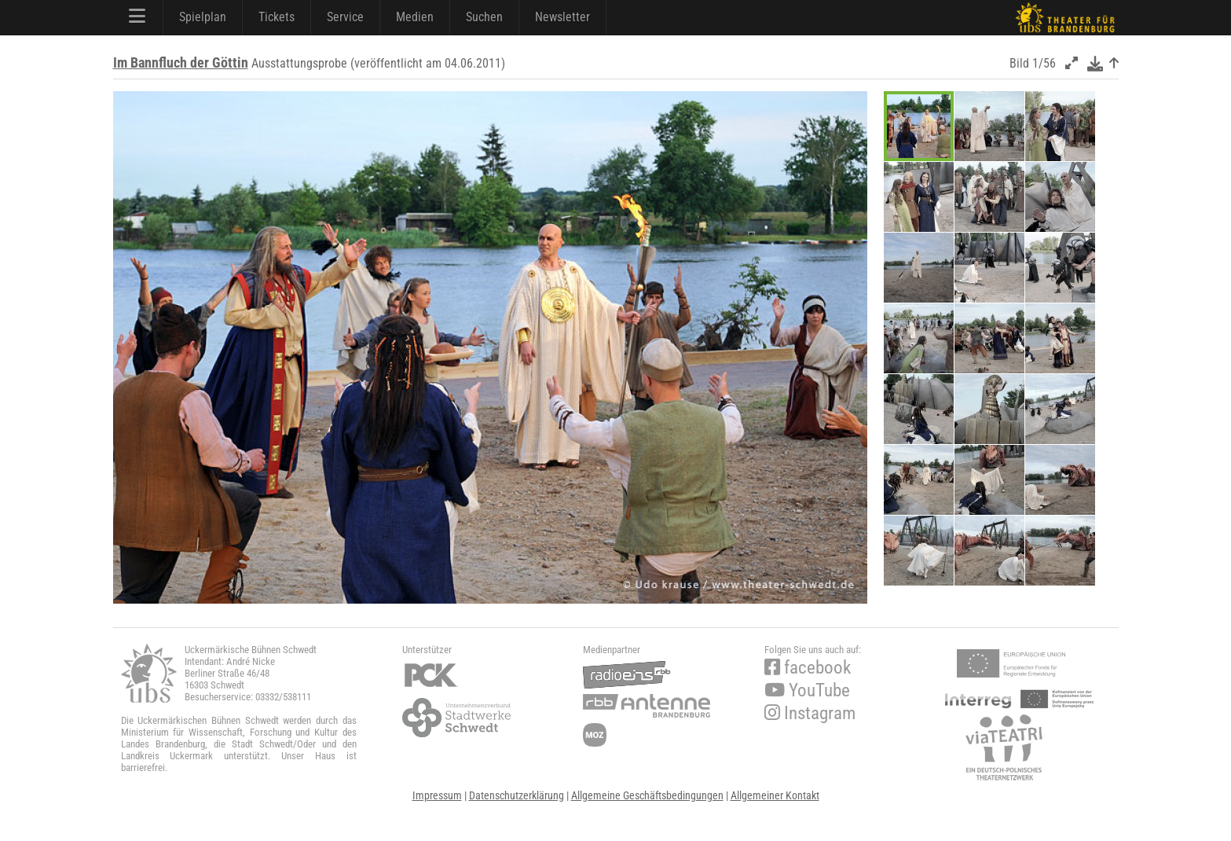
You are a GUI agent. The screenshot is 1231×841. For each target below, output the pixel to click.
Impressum (437, 795)
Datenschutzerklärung (516, 795)
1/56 (1044, 63)
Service (345, 16)
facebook (807, 667)
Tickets (276, 16)
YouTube (807, 690)
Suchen (484, 16)
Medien (415, 16)
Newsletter (562, 16)
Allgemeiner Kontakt (775, 795)
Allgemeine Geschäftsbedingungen (647, 795)
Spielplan (202, 16)
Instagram (809, 713)
